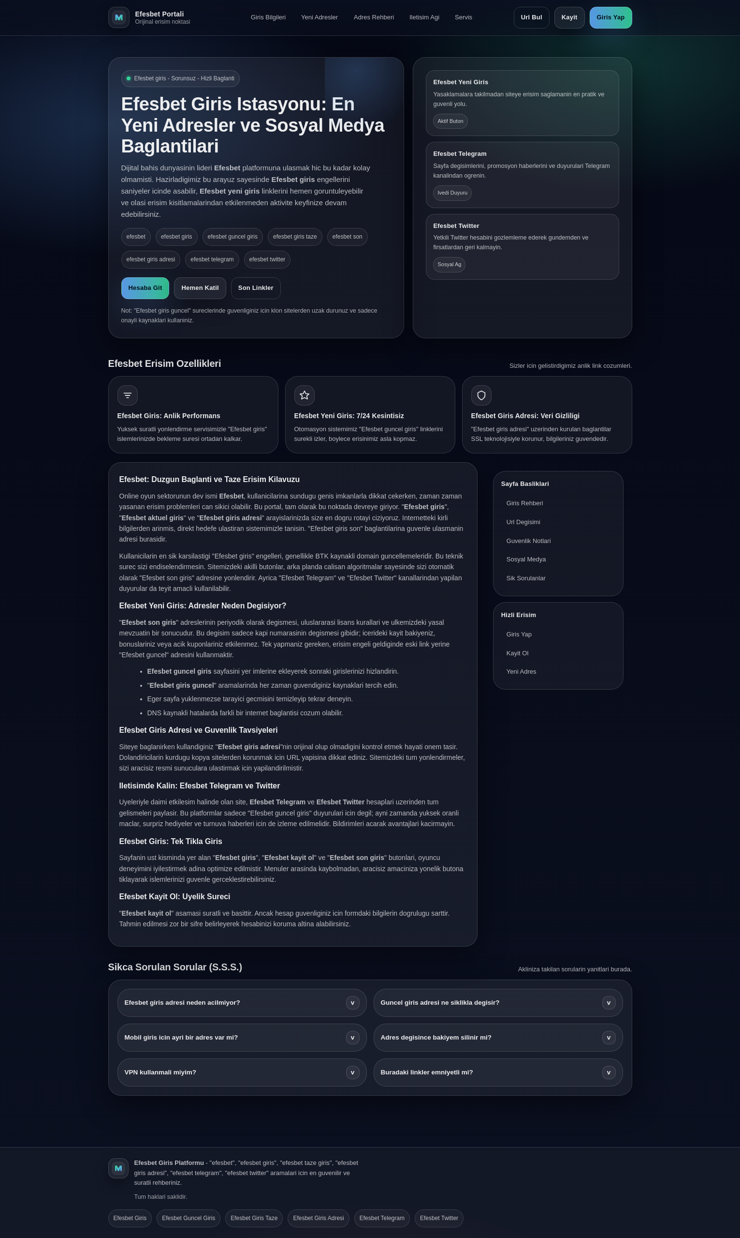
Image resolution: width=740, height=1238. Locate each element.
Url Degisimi (523, 522)
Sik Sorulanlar (526, 578)
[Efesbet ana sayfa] (159, 17)
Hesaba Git (145, 287)
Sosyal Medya (526, 559)
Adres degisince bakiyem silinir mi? (498, 1037)
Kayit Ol (518, 653)
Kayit (570, 17)
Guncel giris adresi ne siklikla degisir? (498, 1003)
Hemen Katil (199, 287)
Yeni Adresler (319, 17)
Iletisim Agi (424, 17)
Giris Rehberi (525, 503)
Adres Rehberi (374, 17)
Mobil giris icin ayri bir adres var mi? (242, 1037)
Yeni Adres (522, 671)
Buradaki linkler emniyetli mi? (498, 1072)
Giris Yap (611, 17)
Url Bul (531, 17)
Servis (463, 17)
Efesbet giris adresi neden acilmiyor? (242, 1003)
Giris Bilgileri (268, 17)
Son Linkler (256, 287)
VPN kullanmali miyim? (242, 1072)
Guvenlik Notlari (529, 540)
